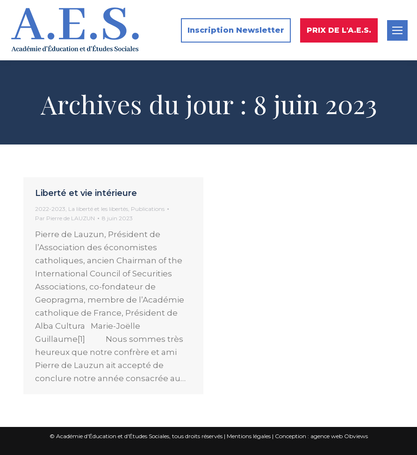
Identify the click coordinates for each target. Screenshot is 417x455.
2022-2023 (50, 208)
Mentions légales (249, 436)
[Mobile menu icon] (397, 30)
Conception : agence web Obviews (321, 436)
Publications (148, 208)
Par (65, 218)
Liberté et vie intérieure (86, 193)
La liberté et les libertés (98, 208)
